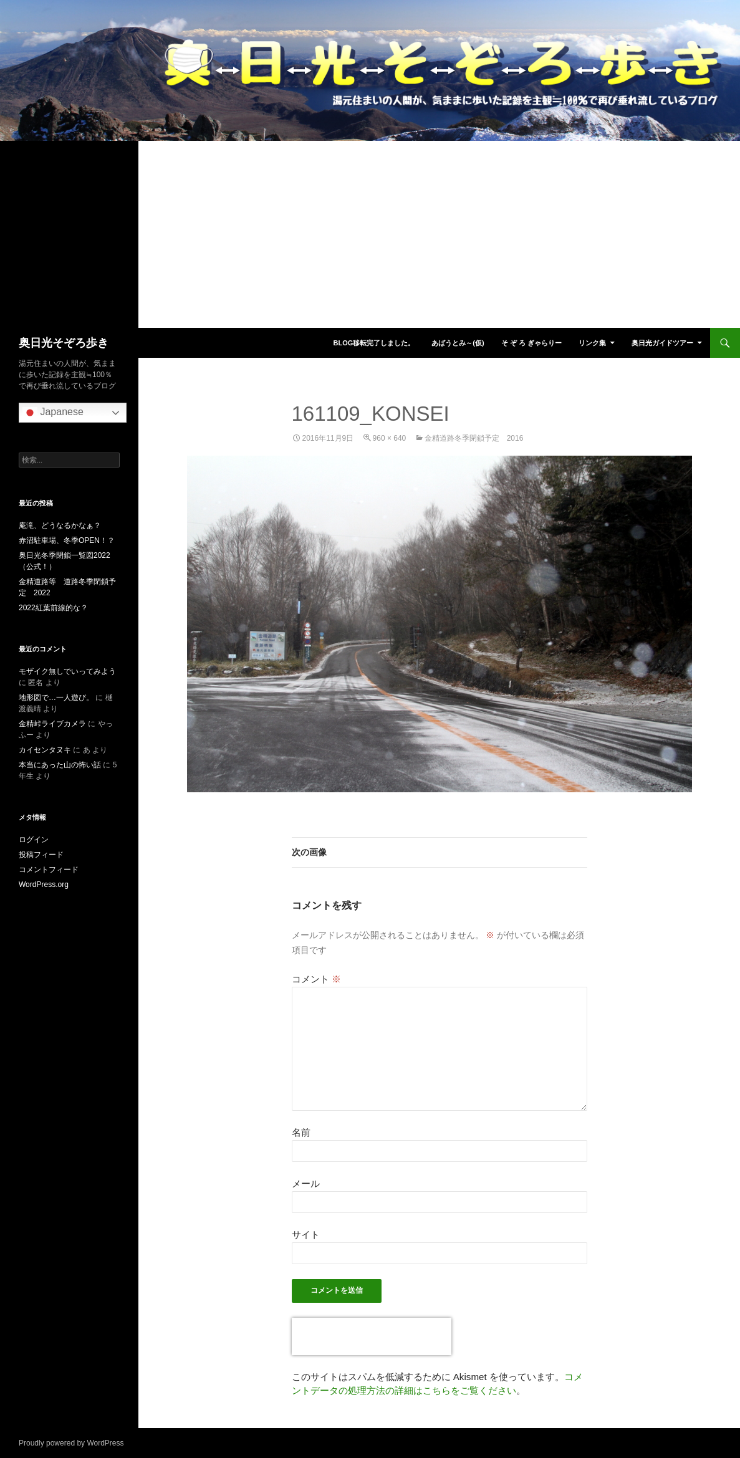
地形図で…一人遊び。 (56, 697)
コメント (316, 979)
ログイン (34, 839)
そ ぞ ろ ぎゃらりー (531, 343)
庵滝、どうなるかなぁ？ (60, 525)
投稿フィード (41, 854)
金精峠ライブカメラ (52, 723)
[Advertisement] (370, 234)
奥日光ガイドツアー (662, 343)
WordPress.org (44, 884)
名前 (301, 1132)
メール (306, 1183)
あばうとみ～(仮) (457, 343)
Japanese (53, 412)
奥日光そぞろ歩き (63, 343)
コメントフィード (49, 869)
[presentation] (371, 1336)
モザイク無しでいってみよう (67, 671)
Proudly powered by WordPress (71, 1443)
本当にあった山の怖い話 (60, 764)
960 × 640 (389, 438)
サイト (306, 1234)
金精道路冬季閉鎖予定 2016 (474, 438)
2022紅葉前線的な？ (53, 607)
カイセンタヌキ (45, 750)
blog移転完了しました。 (374, 343)
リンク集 (592, 343)
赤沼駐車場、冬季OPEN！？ (67, 540)
